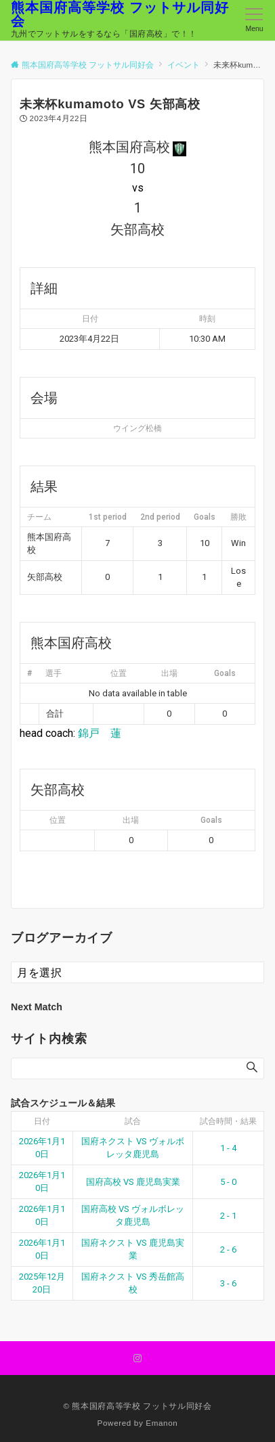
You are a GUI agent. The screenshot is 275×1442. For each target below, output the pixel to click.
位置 (118, 673)
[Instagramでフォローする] (137, 1358)
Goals (225, 673)
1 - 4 (228, 1148)
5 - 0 (228, 1182)
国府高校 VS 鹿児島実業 (133, 1182)
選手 (53, 673)
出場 (169, 673)
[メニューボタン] (254, 20)
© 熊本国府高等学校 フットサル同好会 (137, 1405)
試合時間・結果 (228, 1121)
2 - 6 (228, 1249)
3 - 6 (228, 1283)
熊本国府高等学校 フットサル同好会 (120, 14)
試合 (133, 1121)
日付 (42, 1121)
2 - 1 (228, 1216)
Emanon (161, 1422)
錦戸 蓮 (99, 733)
